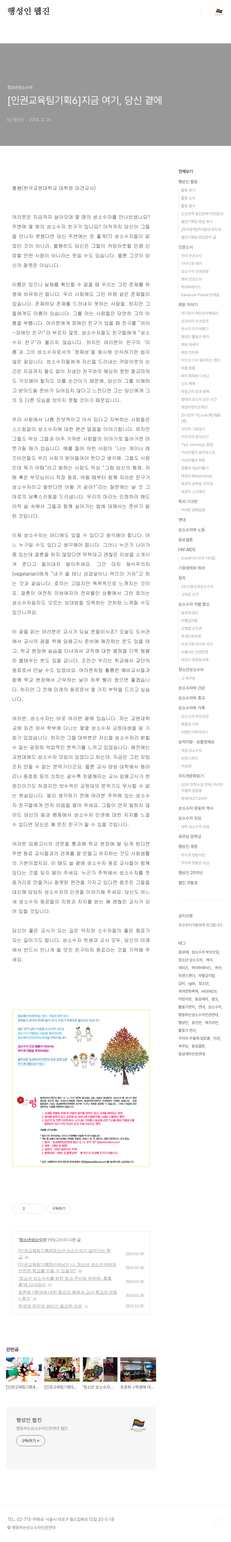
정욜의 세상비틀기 (194, 468)
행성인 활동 (188, 181)
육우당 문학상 (189, 836)
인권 (216, 1038)
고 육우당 (188, 678)
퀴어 (218, 968)
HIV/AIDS (209, 991)
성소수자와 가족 (191, 707)
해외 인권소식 (191, 279)
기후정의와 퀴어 (191, 568)
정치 (182, 578)
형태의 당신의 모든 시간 (199, 399)
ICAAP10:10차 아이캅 (198, 558)
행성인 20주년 (190, 872)
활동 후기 (188, 190)
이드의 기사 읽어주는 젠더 (200, 360)
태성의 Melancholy (196, 476)
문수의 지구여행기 (194, 329)
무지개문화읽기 (191, 776)
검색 (205, 12)
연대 (182, 519)
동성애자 (201, 999)
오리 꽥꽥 (188, 384)
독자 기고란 (188, 501)
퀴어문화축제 (188, 991)
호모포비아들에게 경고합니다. (200, 925)
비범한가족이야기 (194, 732)
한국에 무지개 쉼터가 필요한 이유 (50, 1306)
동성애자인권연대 (191, 1054)
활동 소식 (188, 198)
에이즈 (183, 968)
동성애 (183, 952)
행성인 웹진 (28, 12)
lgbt (191, 983)
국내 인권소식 (191, 255)
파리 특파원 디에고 (195, 376)
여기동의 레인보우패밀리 (199, 313)
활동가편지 (186, 1007)
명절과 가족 (190, 724)
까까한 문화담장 (193, 510)
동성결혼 (185, 539)
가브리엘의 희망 (193, 460)
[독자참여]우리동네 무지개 (201, 229)
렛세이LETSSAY (194, 798)
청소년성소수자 (32, 1239)
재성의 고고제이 (193, 491)
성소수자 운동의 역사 (195, 808)
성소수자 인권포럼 (194, 271)
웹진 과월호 (188, 882)
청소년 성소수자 (190, 960)
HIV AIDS (187, 549)
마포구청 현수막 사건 (197, 644)
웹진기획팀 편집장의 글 (198, 237)
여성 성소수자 (191, 750)
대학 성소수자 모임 (195, 826)
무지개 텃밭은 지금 (195, 863)
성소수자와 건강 (191, 688)
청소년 (203, 983)
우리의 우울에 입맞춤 (194, 1038)
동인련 (197, 1022)
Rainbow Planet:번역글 (200, 295)
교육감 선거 (190, 594)
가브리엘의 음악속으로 (198, 452)
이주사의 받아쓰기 (194, 437)
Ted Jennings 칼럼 (197, 444)
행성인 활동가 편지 (195, 336)
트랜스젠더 (189, 758)
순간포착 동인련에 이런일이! (202, 214)
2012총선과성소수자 (197, 586)
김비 (181, 983)
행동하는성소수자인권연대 (198, 1015)
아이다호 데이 (191, 263)
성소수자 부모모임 (194, 716)
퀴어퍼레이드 (191, 287)
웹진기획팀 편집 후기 (197, 221)
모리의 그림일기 (193, 429)
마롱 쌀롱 (188, 368)
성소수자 (214, 1007)
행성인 (183, 1022)
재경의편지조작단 (194, 407)
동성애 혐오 (190, 613)
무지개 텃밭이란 (193, 855)
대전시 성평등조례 (194, 660)
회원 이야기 (188, 304)
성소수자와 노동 (191, 529)
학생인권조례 (191, 636)
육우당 (183, 1046)
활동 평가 (188, 206)
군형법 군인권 (191, 628)
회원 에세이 (190, 344)
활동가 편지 (187, 1030)
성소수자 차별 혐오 (194, 604)
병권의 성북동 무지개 (197, 484)
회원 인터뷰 (190, 352)
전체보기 (185, 171)
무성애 (186, 766)
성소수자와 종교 (191, 698)
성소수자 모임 (189, 818)
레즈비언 (211, 1022)
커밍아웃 (185, 999)
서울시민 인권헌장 (194, 652)
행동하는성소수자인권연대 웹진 (42, 1428)
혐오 (214, 999)
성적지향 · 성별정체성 (196, 742)
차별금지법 (189, 620)
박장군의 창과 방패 (195, 391)
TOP (219, 1522)
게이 (209, 960)
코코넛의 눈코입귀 (194, 321)
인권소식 (185, 247)
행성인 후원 (188, 846)
